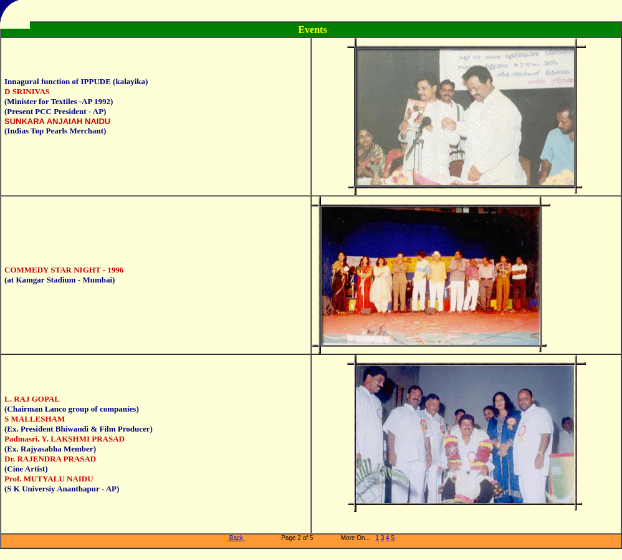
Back (236, 537)
